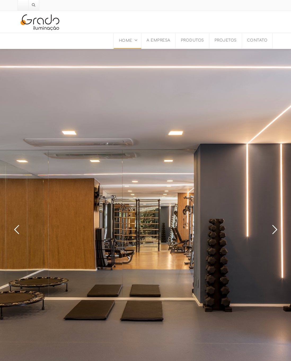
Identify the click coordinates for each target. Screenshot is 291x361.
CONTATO (257, 40)
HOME (128, 40)
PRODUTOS (192, 40)
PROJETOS (225, 40)
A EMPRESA (158, 40)
